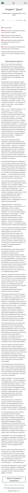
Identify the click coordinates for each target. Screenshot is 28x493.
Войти (25, 3)
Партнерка (21, 485)
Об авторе (11, 485)
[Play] (3, 20)
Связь (16, 485)
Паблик (6, 485)
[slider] (10, 20)
